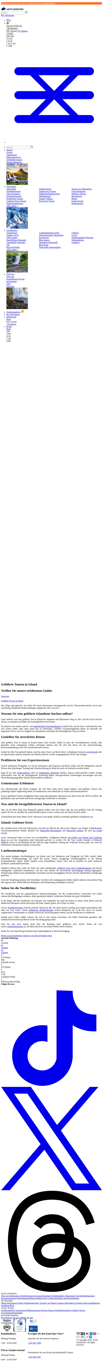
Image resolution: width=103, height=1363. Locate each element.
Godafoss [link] (75, 242)
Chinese (51, 951)
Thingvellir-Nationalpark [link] (50, 247)
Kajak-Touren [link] (77, 201)
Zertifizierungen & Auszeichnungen (36, 1296)
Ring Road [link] (43, 245)
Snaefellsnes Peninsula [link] (16, 240)
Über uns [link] (10, 286)
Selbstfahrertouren (15, 926)
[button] (7, 23)
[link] (11, 324)
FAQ (45, 1298)
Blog (12, 1305)
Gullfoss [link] (75, 233)
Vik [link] (8, 245)
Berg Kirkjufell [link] (13, 247)
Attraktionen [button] (11, 230)
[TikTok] (51, 1085)
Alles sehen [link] (12, 206)
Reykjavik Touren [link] (46, 201)
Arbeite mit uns (26, 1318)
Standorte (5, 1305)
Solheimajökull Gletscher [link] (82, 237)
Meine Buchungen (9, 1303)
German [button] (51, 941)
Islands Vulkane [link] (46, 199)
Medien (39, 1298)
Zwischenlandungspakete (12, 1313)
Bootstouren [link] (76, 196)
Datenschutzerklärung (26, 1298)
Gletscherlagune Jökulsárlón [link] (51, 235)
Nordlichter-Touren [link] (14, 199)
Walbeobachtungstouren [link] (49, 194)
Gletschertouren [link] (13, 194)
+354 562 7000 (34, 1343)
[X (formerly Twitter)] (51, 1189)
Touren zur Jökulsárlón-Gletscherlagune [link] (81, 190)
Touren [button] (9, 150)
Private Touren (48, 1310)
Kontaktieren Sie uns (10, 1318)
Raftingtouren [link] (77, 203)
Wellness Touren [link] (78, 194)
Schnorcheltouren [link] (14, 196)
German (51, 946)
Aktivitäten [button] (11, 186)
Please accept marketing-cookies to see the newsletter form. (26, 936)
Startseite (5, 696)
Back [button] (8, 319)
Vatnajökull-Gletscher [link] (15, 242)
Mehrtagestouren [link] (13, 157)
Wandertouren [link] (45, 189)
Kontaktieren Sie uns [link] (15, 279)
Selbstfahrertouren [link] (14, 160)
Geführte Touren (78, 1310)
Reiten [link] (74, 199)
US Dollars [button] (51, 956)
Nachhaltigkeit (58, 1296)
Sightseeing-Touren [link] (47, 191)
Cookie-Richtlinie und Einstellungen (63, 1298)
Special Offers (49, 3)
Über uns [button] (10, 274)
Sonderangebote (8, 1310)
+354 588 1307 (34, 1357)
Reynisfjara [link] (44, 237)
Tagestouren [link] (11, 155)
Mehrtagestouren (33, 1310)
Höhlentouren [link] (45, 196)
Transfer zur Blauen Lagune (52, 1303)
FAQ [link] (8, 284)
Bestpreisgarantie (8, 1298)
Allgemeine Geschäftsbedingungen (80, 1296)
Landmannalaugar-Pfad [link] (49, 233)
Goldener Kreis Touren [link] (16, 201)
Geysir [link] (74, 235)
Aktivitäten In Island (73, 1303)
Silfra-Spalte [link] (11, 237)
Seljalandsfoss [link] (77, 240)
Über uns (5, 1296)
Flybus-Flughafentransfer (28, 1303)
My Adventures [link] (7, 15)
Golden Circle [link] (12, 235)
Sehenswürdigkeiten (91, 1303)
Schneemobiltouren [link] (14, 203)
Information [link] (11, 281)
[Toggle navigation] (54, 142)
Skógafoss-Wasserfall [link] (48, 242)
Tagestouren (20, 1310)
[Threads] (51, 1291)
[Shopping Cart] (8, 20)
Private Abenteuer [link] (14, 162)
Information (14, 1296)
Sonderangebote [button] (15, 312)
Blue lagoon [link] (44, 240)
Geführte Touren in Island (12, 701)
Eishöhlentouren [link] (13, 191)
